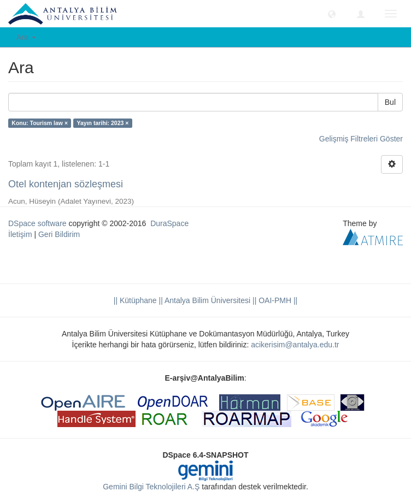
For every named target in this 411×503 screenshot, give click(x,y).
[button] (332, 13)
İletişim (20, 234)
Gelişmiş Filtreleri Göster (361, 138)
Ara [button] (26, 37)
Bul (390, 102)
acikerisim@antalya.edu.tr (295, 344)
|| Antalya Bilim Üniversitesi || (207, 300)
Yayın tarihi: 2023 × (103, 123)
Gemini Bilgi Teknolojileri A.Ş (151, 486)
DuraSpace (169, 223)
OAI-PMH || (276, 300)
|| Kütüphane (135, 300)
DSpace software (37, 223)
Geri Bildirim (59, 234)
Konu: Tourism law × (39, 123)
